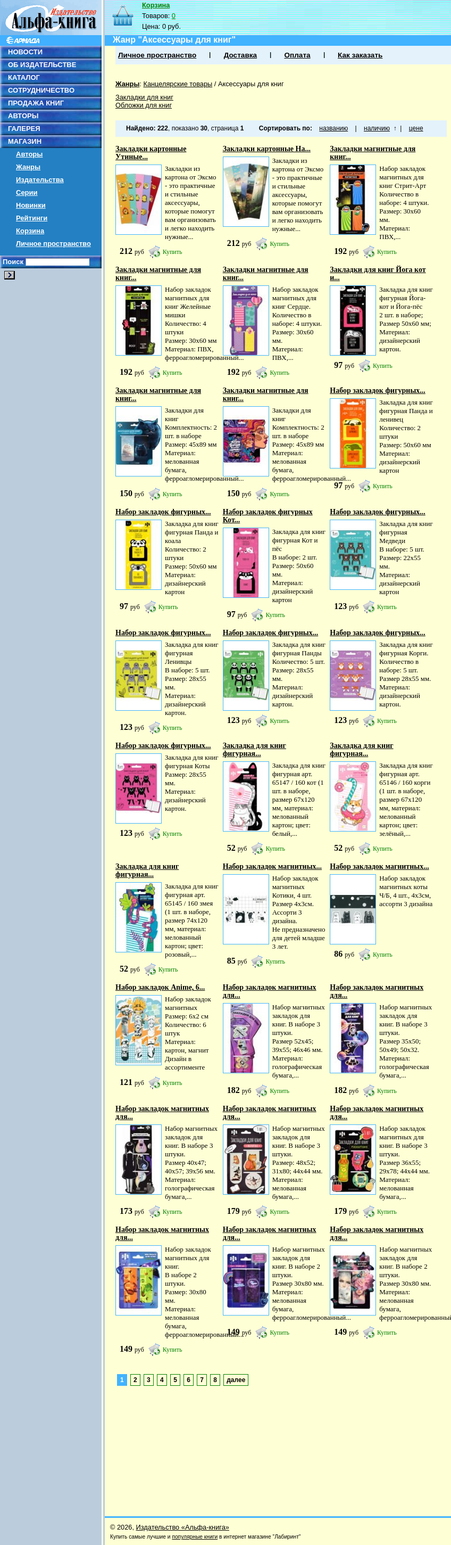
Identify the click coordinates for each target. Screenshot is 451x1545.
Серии (27, 192)
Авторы (29, 154)
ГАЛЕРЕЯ (24, 129)
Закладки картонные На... (267, 149)
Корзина (30, 231)
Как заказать (360, 55)
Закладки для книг (144, 97)
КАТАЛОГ (24, 77)
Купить (172, 252)
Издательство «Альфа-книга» (182, 1527)
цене (416, 128)
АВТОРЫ (23, 116)
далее (236, 1380)
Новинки (31, 205)
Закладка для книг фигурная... (254, 750)
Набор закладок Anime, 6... (160, 987)
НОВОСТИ (25, 52)
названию (333, 128)
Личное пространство (53, 244)
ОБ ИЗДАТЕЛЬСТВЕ (42, 65)
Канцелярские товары (177, 84)
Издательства (40, 180)
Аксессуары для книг (251, 84)
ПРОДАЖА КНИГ (36, 103)
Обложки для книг (143, 105)
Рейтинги (31, 218)
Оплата (297, 55)
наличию (377, 128)
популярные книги (195, 1537)
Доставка (240, 55)
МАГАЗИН (24, 141)
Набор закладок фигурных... (377, 391)
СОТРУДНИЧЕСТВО (41, 90)
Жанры (28, 167)
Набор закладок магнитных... (272, 866)
